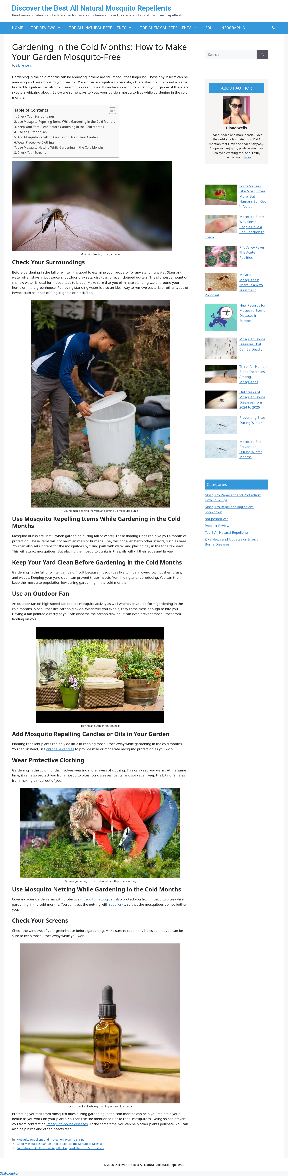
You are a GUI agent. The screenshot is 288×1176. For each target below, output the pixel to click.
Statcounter (9, 1173)
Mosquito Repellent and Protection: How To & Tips (50, 1139)
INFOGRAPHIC (232, 27)
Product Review (217, 525)
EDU (208, 27)
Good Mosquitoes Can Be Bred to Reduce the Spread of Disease (59, 1144)
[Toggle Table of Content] (110, 110)
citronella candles (60, 749)
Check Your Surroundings (35, 116)
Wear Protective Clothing (35, 142)
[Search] (262, 54)
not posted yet (216, 519)
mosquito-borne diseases (67, 1124)
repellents (117, 904)
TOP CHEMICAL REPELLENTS (170, 28)
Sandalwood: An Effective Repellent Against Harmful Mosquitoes (60, 1148)
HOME (17, 27)
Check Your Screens (31, 153)
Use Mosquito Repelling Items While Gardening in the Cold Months (66, 122)
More (247, 157)
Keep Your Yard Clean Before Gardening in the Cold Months (60, 127)
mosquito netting (94, 899)
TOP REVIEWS (48, 28)
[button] (274, 28)
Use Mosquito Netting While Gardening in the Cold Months (60, 147)
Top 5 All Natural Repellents (227, 532)
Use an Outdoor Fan (32, 132)
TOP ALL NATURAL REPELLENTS (102, 28)
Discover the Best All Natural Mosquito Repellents (91, 8)
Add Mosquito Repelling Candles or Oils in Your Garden (57, 137)
